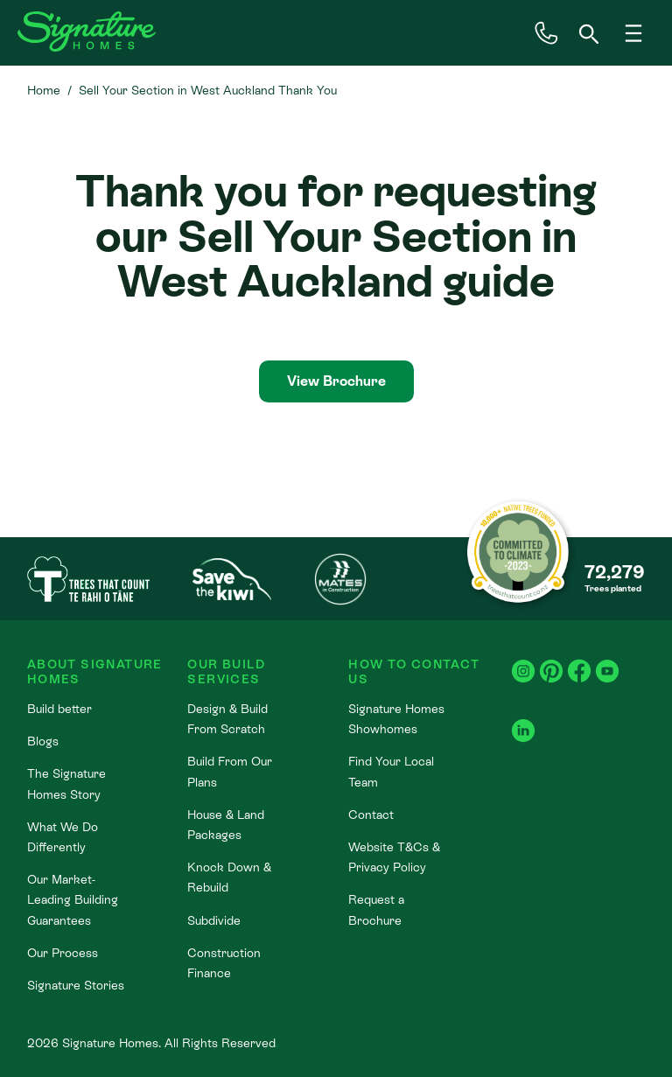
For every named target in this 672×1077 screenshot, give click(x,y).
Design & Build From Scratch (227, 719)
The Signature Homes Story (66, 783)
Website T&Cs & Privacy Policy (394, 857)
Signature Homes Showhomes (396, 719)
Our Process (62, 953)
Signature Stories (75, 985)
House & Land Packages (225, 825)
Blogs (43, 741)
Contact (371, 815)
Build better (59, 709)
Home (43, 90)
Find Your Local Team (391, 771)
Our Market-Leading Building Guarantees (72, 899)
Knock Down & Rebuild (229, 877)
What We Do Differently (62, 837)
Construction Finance (224, 963)
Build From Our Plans (229, 771)
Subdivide (214, 920)
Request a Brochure (376, 909)
